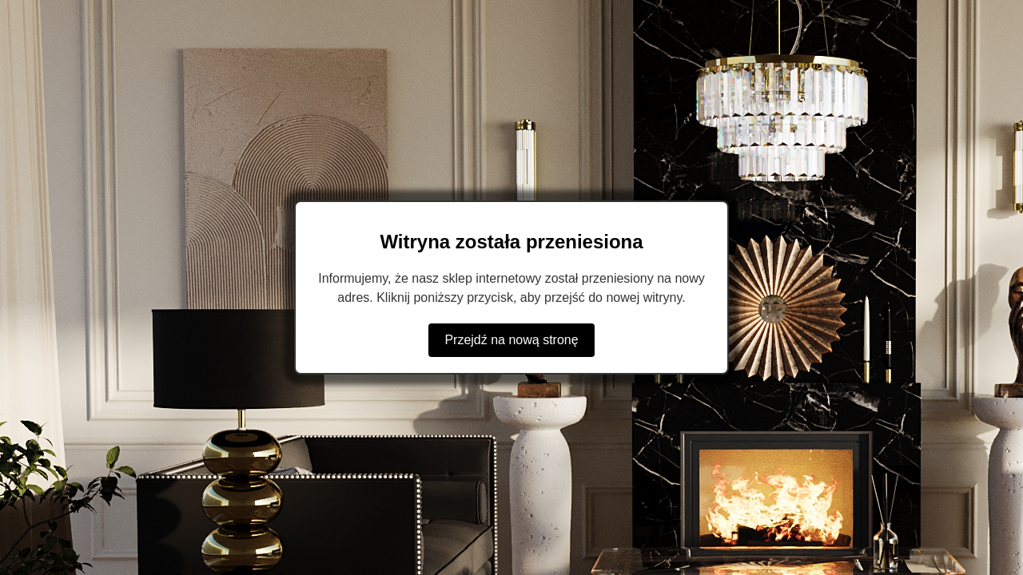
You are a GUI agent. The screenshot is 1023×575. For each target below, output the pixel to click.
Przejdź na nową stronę (511, 340)
